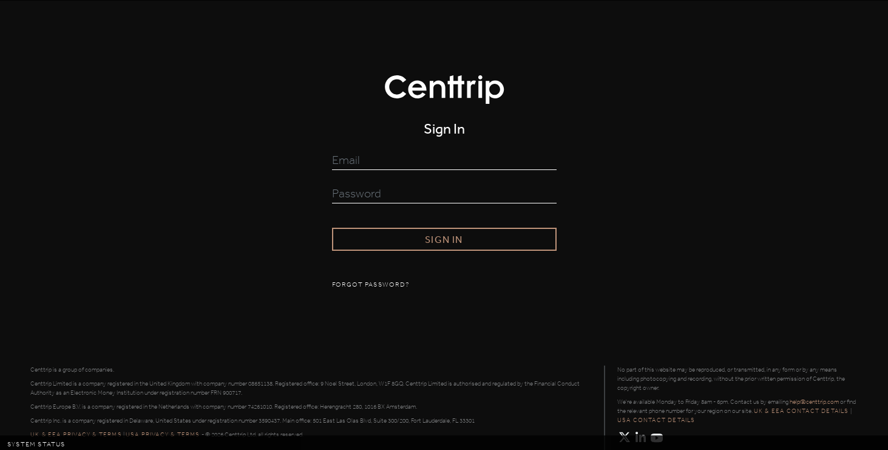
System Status (36, 444)
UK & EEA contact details (801, 411)
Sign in (444, 239)
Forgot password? (371, 285)
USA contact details (656, 420)
